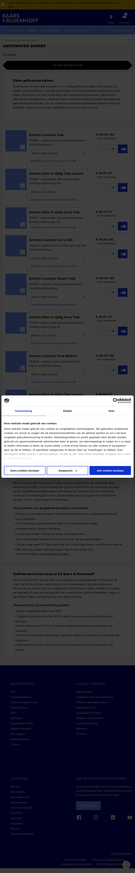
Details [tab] (67, 410)
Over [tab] (111, 410)
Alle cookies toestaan (110, 470)
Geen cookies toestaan (24, 470)
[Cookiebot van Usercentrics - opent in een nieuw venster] (115, 400)
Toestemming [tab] (23, 410)
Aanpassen (68, 470)
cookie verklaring (19, 458)
